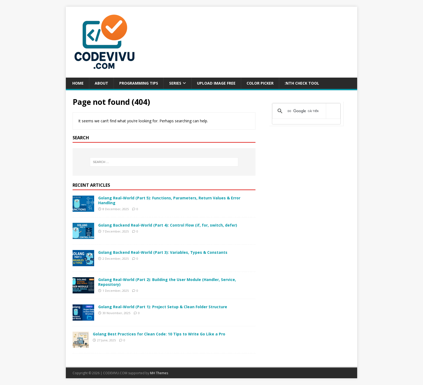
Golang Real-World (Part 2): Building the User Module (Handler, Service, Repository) (167, 282)
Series (175, 83)
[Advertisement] (306, 176)
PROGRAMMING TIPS (138, 83)
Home (77, 83)
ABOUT (101, 83)
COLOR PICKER (260, 83)
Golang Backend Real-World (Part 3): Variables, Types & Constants (162, 252)
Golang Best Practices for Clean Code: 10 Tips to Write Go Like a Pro (159, 334)
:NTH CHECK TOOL (302, 83)
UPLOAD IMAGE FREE (216, 83)
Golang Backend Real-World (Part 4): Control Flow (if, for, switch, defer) (167, 225)
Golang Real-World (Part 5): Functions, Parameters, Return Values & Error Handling (169, 200)
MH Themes (159, 373)
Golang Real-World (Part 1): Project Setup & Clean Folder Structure (162, 306)
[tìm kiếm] (305, 111)
